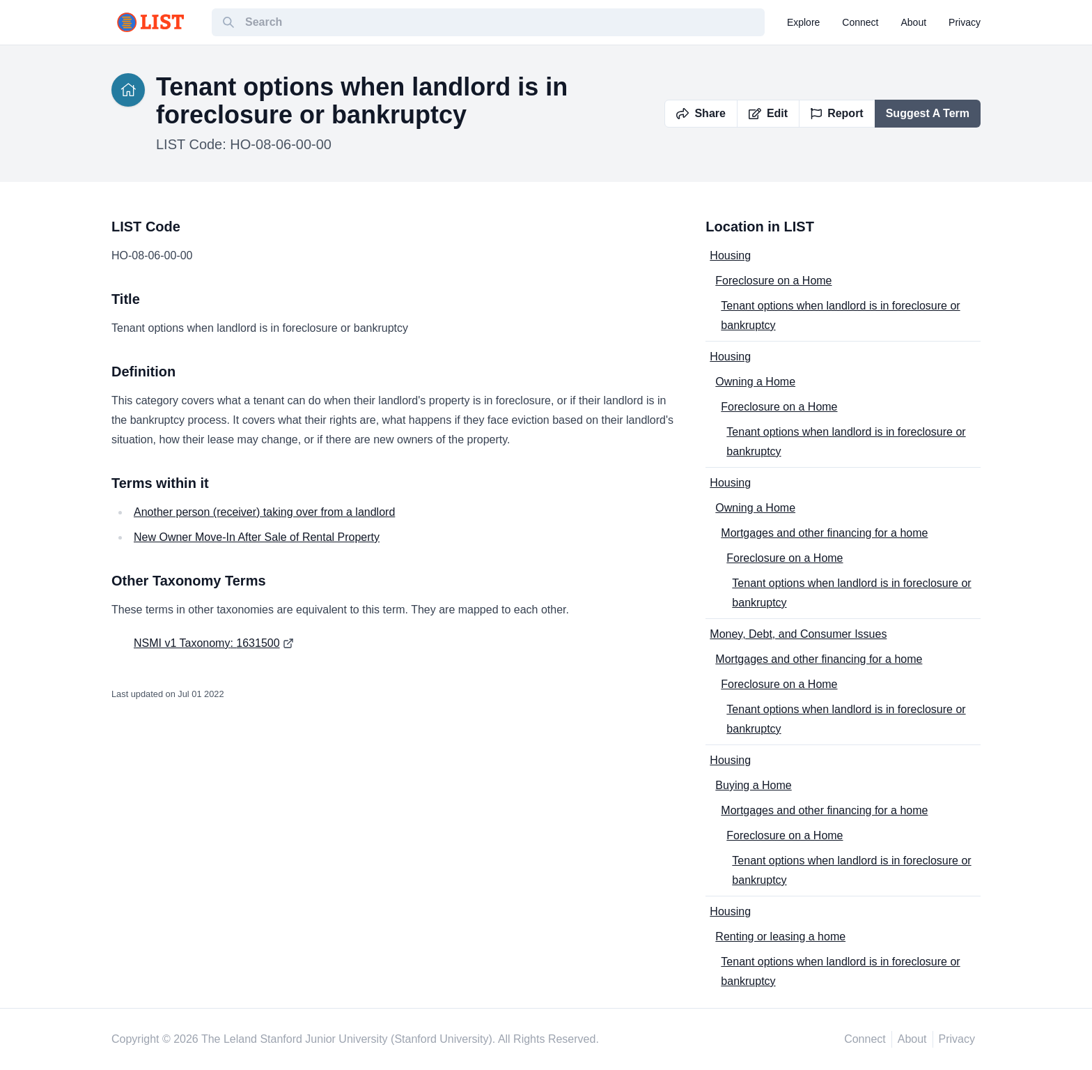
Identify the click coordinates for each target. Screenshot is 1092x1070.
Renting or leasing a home (780, 936)
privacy (965, 22)
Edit (768, 113)
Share (700, 113)
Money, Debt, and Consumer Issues (798, 634)
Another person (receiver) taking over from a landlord (264, 512)
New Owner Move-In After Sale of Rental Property (257, 537)
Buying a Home (753, 785)
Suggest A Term (927, 113)
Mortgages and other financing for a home (824, 533)
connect (860, 22)
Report (837, 113)
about (914, 22)
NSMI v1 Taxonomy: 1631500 (207, 643)
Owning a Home (755, 382)
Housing (730, 255)
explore (803, 22)
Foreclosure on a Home (773, 280)
